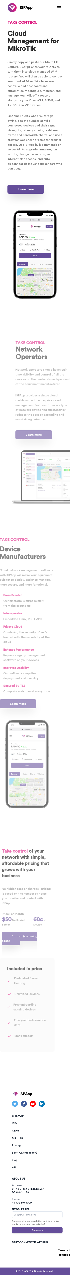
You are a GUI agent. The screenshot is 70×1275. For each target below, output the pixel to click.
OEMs (15, 1130)
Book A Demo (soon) (24, 1153)
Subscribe (37, 1230)
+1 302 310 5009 (22, 1202)
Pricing (16, 1145)
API (14, 1167)
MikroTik (18, 1138)
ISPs (14, 1123)
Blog (15, 1160)
